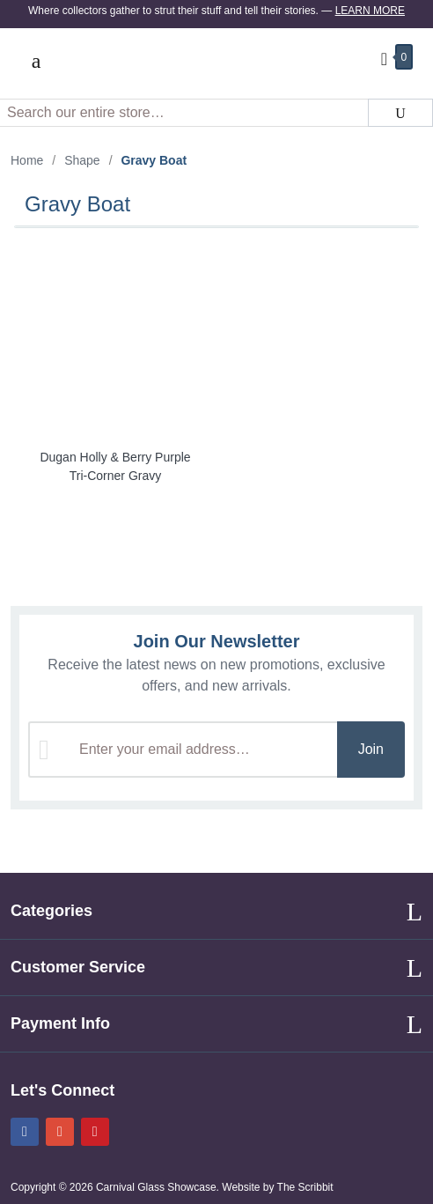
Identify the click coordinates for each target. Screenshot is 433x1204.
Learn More (370, 10)
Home (27, 160)
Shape (81, 160)
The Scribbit (306, 1187)
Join (371, 749)
